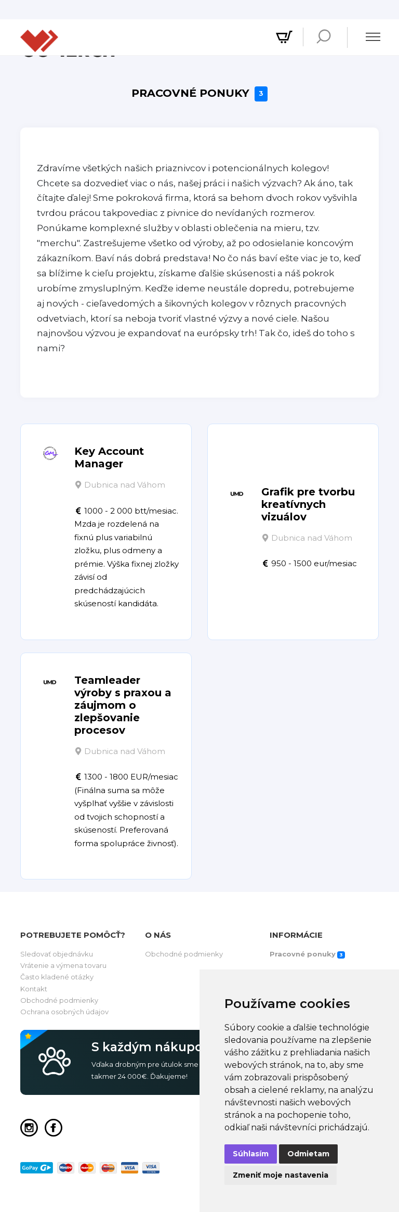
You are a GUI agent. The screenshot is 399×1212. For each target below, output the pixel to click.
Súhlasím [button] (251, 1153)
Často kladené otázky (57, 977)
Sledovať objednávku (56, 954)
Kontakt (33, 989)
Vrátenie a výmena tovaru (63, 965)
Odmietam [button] (308, 1153)
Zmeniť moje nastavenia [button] (280, 1175)
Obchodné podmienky (59, 1000)
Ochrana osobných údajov (64, 1011)
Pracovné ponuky (199, 93)
